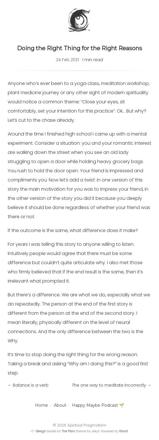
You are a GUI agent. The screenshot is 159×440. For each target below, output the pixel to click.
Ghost (123, 431)
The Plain (68, 431)
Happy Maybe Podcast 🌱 (98, 405)
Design (41, 431)
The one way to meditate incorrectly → (111, 385)
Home (41, 405)
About (60, 405)
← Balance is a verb (28, 385)
